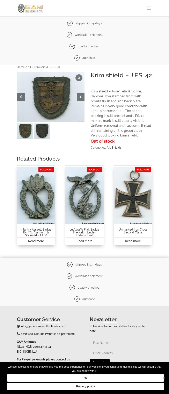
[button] (80, 97)
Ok (85, 378)
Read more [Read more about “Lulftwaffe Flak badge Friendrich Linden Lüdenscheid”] (84, 241)
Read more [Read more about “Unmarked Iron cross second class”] (133, 241)
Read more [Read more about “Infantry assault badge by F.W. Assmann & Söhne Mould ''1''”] (36, 241)
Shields (117, 147)
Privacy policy (85, 386)
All (29, 67)
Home (21, 67)
